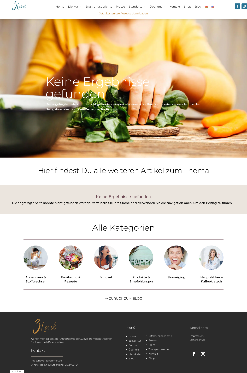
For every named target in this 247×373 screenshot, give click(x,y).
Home (60, 6)
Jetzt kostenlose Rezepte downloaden (123, 13)
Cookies (17, 371)
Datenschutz (197, 339)
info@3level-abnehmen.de (46, 360)
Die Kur (73, 6)
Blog (198, 6)
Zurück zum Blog (125, 298)
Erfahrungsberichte (98, 6)
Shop (187, 6)
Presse (120, 6)
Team (152, 344)
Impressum (197, 335)
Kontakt (174, 6)
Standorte (135, 6)
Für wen (133, 345)
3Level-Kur (135, 340)
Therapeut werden (159, 349)
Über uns (156, 6)
